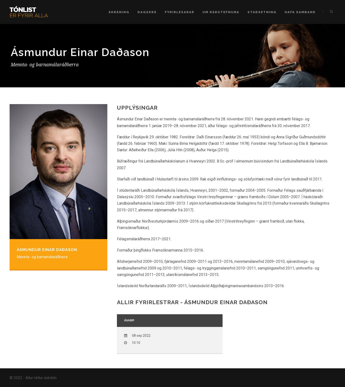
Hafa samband (300, 12)
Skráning (119, 12)
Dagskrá (147, 12)
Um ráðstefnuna (220, 12)
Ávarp (129, 320)
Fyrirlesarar (179, 12)
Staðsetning (261, 12)
